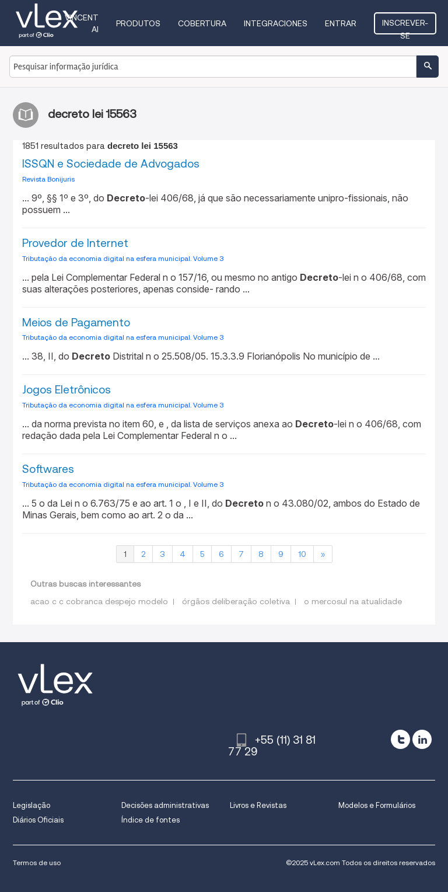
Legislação (31, 805)
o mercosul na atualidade (353, 601)
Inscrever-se (405, 26)
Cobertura (202, 23)
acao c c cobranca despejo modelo (99, 601)
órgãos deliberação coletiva (236, 601)
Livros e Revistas (258, 805)
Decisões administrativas (165, 805)
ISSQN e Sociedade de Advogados (111, 164)
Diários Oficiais (38, 820)
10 (302, 554)
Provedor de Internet (75, 243)
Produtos (138, 23)
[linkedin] (422, 739)
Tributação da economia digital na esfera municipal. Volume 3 (122, 258)
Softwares (48, 469)
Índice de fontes (150, 820)
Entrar (340, 23)
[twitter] (400, 739)
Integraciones (275, 23)
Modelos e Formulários (376, 805)
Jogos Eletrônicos (66, 390)
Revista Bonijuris (48, 179)
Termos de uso (37, 862)
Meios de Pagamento (76, 322)
